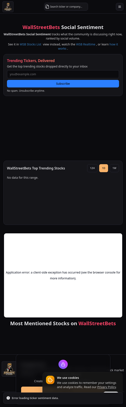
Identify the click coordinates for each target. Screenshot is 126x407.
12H (92, 168)
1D (103, 168)
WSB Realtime (85, 44)
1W (114, 168)
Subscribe (63, 84)
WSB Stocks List (30, 44)
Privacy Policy (106, 387)
